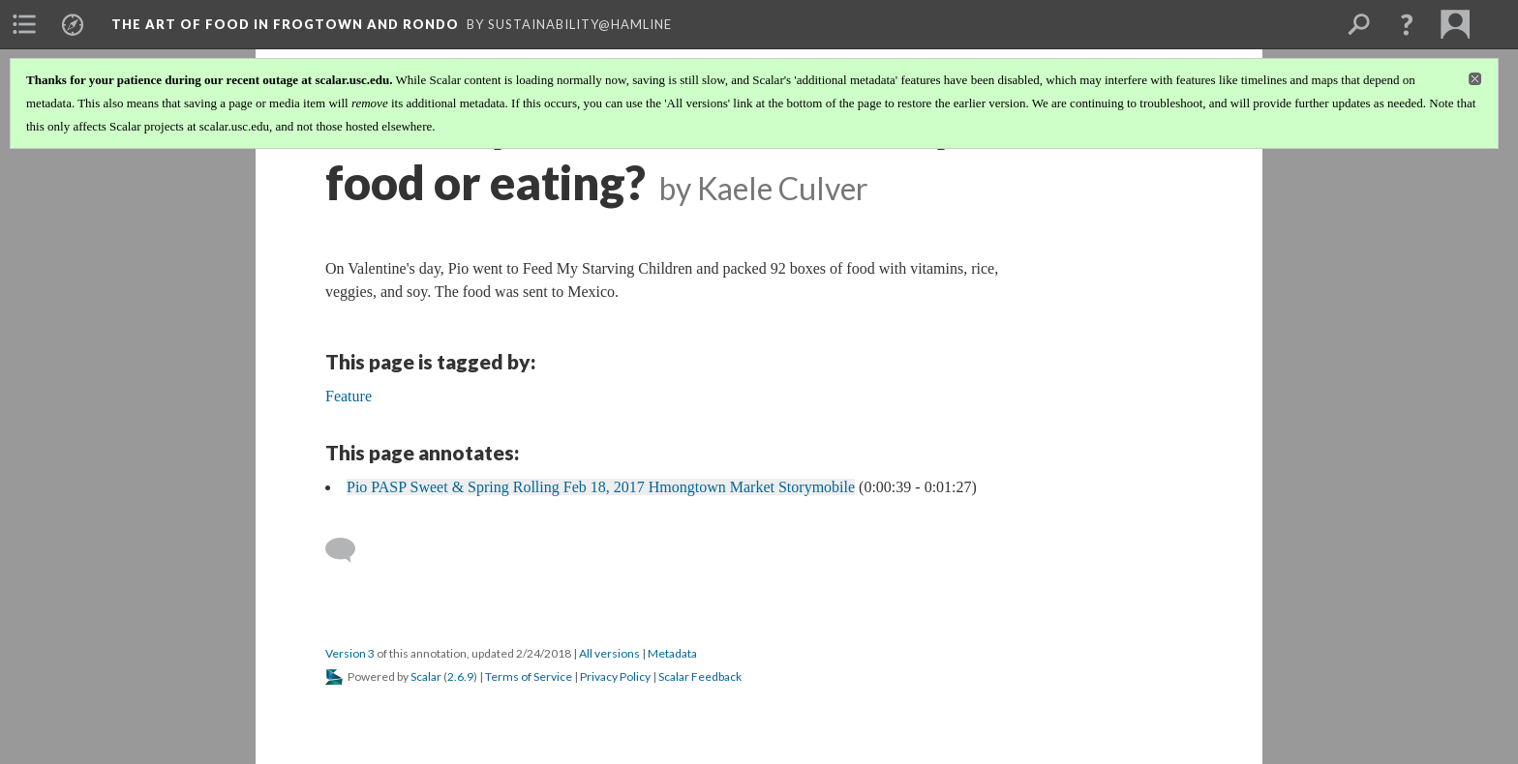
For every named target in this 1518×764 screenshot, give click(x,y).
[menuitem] (24, 24)
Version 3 (350, 653)
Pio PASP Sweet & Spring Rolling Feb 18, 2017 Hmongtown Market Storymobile (601, 487)
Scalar (425, 676)
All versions (609, 653)
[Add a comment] (349, 550)
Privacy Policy (615, 676)
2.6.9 (460, 676)
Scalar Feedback (700, 676)
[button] (1406, 24)
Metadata (672, 653)
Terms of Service (528, 676)
